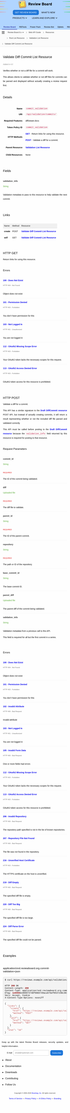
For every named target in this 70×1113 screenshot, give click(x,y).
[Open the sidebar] (3, 33)
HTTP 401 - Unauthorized (12, 330)
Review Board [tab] (9, 27)
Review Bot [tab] (49, 27)
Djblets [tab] (60, 27)
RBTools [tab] (23, 27)
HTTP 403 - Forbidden (11, 308)
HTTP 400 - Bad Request (12, 712)
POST (28, 141)
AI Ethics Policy (45, 1108)
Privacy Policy (30, 1108)
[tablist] (35, 25)
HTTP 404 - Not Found (11, 286)
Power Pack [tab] (35, 27)
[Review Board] (35, 5)
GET (28, 135)
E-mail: (10, 1063)
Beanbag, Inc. (37, 1103)
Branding (57, 1108)
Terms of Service (15, 1108)
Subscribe (56, 1062)
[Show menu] (23, 32)
